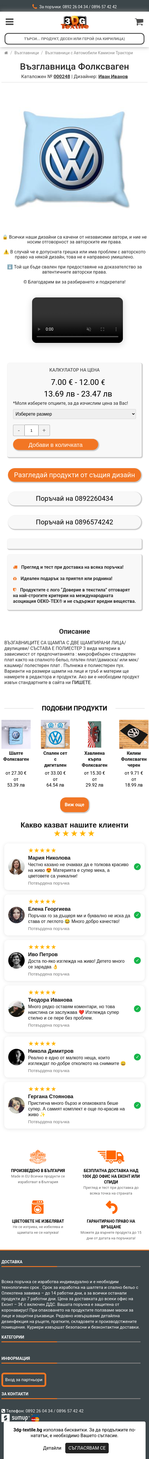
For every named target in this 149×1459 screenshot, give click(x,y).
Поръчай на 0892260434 (74, 499)
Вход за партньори (23, 1379)
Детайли (52, 1448)
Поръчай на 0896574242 (74, 522)
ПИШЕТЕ (81, 682)
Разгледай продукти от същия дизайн (74, 475)
